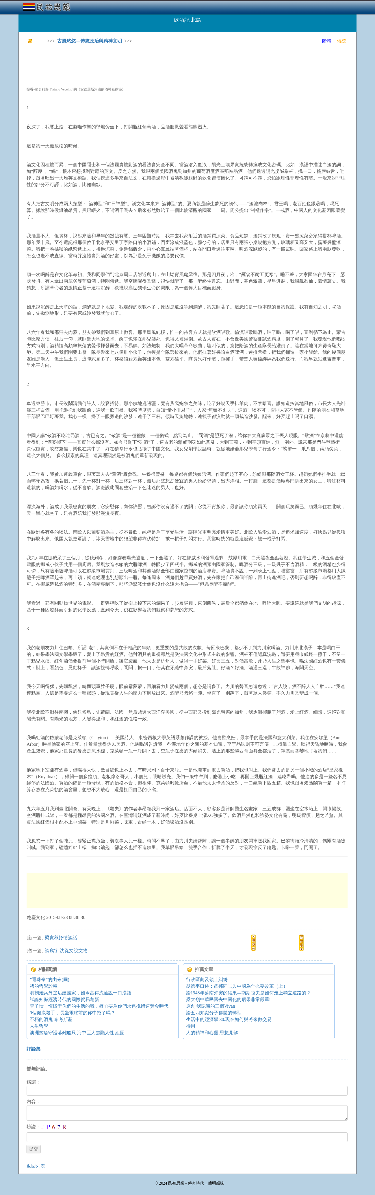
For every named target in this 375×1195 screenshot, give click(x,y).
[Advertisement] (132, 64)
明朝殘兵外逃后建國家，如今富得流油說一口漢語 (80, 992)
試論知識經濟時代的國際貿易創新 (64, 999)
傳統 (341, 40)
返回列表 (36, 1165)
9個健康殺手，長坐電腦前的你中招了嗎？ (72, 1012)
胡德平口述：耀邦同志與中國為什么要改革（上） (237, 986)
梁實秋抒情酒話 (61, 937)
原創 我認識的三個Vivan (210, 1006)
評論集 (33, 1048)
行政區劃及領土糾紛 (207, 979)
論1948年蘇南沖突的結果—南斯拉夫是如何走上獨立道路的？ (248, 992)
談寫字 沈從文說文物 (66, 950)
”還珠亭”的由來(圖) (49, 979)
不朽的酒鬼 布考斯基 (51, 1019)
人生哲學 (39, 1026)
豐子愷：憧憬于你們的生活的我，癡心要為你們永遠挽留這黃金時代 (99, 1006)
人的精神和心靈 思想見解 (212, 1032)
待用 (190, 1026)
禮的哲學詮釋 (43, 986)
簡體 (326, 40)
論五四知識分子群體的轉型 (214, 1012)
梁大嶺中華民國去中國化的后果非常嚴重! (228, 999)
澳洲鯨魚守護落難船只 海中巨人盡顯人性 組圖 (77, 1032)
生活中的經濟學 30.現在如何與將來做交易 (229, 1019)
